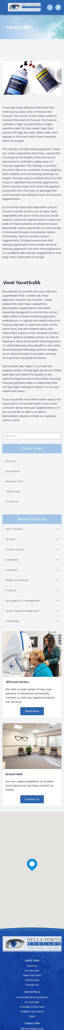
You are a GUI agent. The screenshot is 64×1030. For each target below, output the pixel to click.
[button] (3, 7)
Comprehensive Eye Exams (32, 997)
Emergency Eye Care (32, 1006)
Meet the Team (14, 481)
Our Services (12, 471)
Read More (32, 711)
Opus (32, 1016)
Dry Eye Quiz (32, 1002)
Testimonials (12, 491)
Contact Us (11, 501)
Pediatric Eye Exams (32, 1011)
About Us (10, 461)
